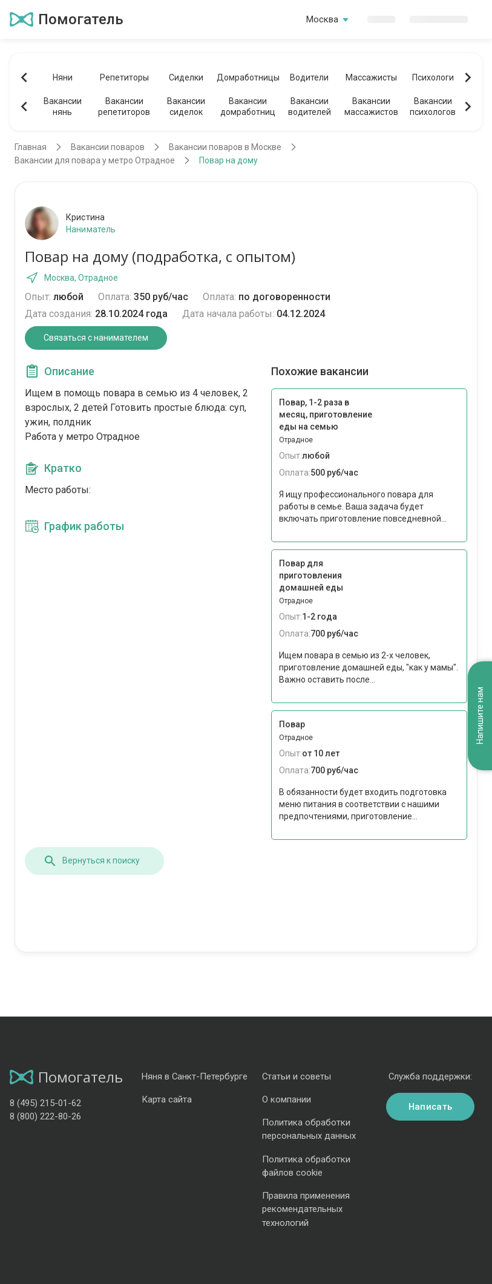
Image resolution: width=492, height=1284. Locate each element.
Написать (430, 1106)
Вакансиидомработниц (247, 106)
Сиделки (186, 77)
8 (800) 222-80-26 (45, 1116)
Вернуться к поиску (91, 861)
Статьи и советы (296, 1076)
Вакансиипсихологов (433, 106)
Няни (63, 77)
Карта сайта (167, 1099)
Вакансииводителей (309, 106)
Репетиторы (124, 77)
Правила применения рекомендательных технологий (306, 1209)
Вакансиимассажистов (371, 106)
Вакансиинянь (63, 106)
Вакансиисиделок (186, 106)
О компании (286, 1099)
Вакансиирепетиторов (124, 106)
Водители (309, 77)
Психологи (433, 77)
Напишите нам (480, 716)
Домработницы (247, 77)
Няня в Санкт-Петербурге (195, 1076)
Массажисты (371, 77)
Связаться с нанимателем (96, 337)
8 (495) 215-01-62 (45, 1103)
